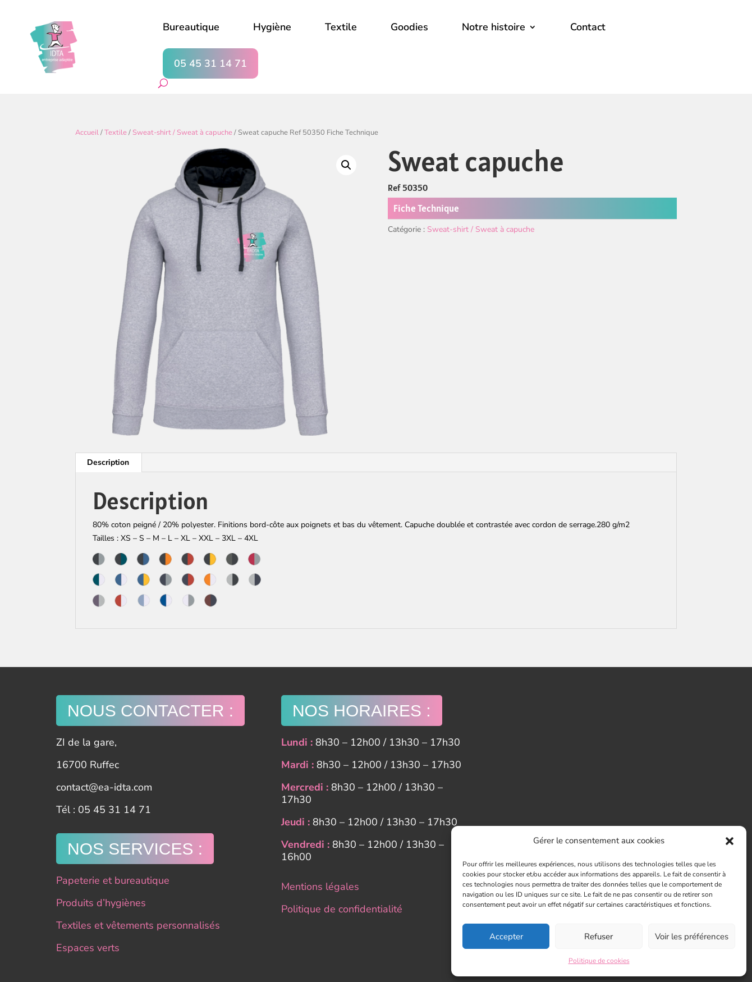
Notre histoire (493, 27)
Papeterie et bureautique (112, 880)
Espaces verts (88, 947)
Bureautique (191, 27)
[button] (729, 841)
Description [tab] (108, 462)
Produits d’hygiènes (101, 903)
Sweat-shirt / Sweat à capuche (182, 132)
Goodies (409, 27)
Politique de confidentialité (341, 909)
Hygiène (272, 27)
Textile (341, 27)
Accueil (87, 132)
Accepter (506, 936)
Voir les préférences (691, 936)
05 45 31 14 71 (210, 63)
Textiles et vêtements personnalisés (138, 925)
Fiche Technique (426, 208)
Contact (588, 27)
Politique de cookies (599, 960)
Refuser (598, 936)
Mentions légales (320, 886)
